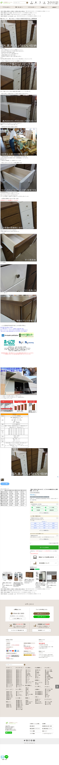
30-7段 (22, 498)
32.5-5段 (11, 500)
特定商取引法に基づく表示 (47, 726)
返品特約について (33, 567)
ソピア (15, 593)
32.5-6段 (17, 500)
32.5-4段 (6, 500)
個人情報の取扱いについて (47, 728)
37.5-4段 (6, 503)
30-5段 (11, 498)
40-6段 (16, 505)
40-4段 (6, 505)
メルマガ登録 (32, 733)
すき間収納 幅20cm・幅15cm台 (20, 11)
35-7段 (22, 501)
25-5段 (11, 495)
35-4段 (6, 501)
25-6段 (16, 495)
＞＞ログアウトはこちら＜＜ (47, 733)
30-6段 (16, 498)
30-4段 (6, 498)
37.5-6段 (17, 503)
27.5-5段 (11, 496)
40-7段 (22, 505)
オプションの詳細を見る (43, 512)
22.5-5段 (11, 493)
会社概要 (43, 723)
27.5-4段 (6, 496)
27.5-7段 (22, 496)
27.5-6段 (17, 496)
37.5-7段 (22, 503)
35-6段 (16, 501)
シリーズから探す (10, 593)
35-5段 (11, 501)
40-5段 (11, 505)
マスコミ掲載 (32, 731)
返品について (44, 731)
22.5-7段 (22, 493)
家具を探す (5, 593)
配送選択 (32, 502)
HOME (2, 11)
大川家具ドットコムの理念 (34, 723)
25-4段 (6, 495)
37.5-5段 (11, 503)
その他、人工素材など (7, 14)
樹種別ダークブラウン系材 (8, 12)
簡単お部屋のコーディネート (35, 728)
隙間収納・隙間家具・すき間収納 (9, 11)
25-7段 (22, 495)
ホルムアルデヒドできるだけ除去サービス (37, 533)
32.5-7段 (22, 500)
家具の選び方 (32, 726)
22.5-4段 (6, 493)
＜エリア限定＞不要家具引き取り (35, 516)
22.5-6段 (17, 493)
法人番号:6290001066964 (10, 730)
